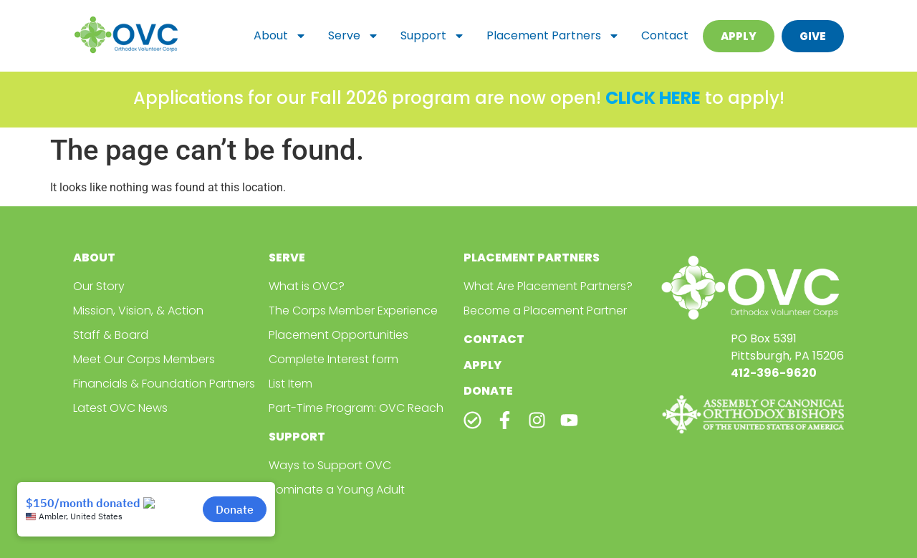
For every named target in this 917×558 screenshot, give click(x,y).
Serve (353, 36)
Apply (482, 365)
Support (432, 36)
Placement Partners (553, 36)
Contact (664, 35)
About (280, 36)
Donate (488, 391)
